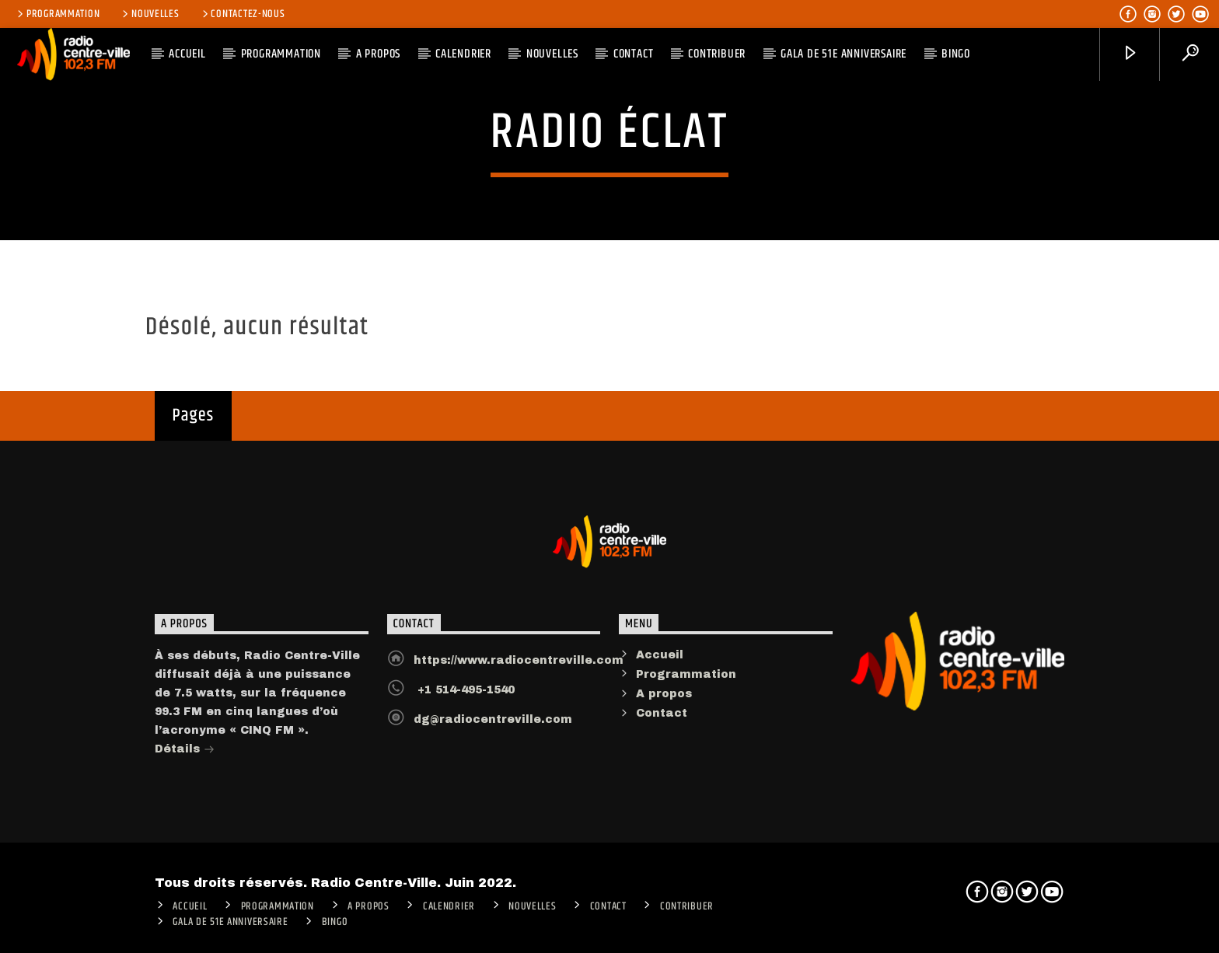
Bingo (955, 54)
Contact (633, 54)
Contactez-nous (242, 14)
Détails (185, 759)
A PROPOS (378, 54)
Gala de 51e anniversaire (843, 54)
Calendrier (463, 54)
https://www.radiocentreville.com (518, 669)
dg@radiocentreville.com (493, 728)
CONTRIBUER (717, 54)
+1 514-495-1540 (464, 698)
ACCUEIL (187, 54)
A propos (664, 702)
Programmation (57, 14)
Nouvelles (149, 14)
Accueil (659, 663)
